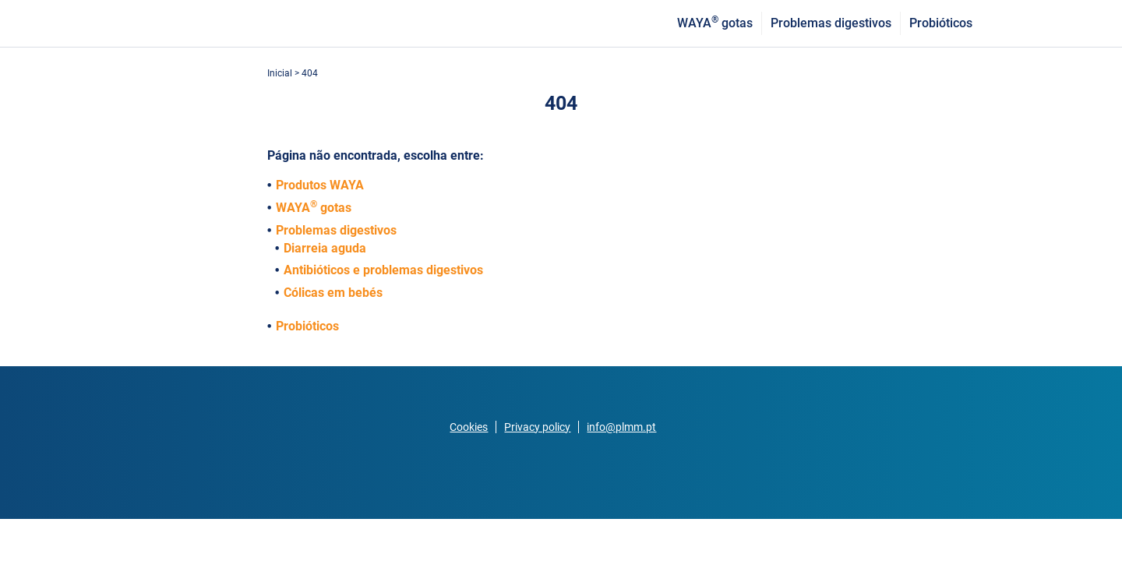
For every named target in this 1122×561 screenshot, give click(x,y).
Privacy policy (537, 427)
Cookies (469, 427)
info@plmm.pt (621, 427)
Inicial (281, 73)
